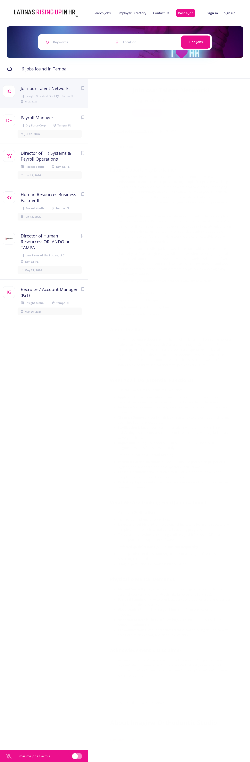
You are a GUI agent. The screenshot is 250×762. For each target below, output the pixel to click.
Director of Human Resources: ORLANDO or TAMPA (45, 254)
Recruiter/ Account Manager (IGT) (49, 304)
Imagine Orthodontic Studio (161, 100)
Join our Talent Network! (45, 88)
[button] (238, 113)
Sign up (229, 13)
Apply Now (147, 113)
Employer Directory (132, 13)
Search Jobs (102, 13)
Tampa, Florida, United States (132, 131)
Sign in (212, 13)
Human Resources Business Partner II (48, 210)
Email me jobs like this (34, 756)
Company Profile (123, 745)
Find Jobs (196, 42)
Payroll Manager (37, 130)
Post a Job (185, 13)
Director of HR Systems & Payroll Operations (46, 168)
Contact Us (161, 13)
